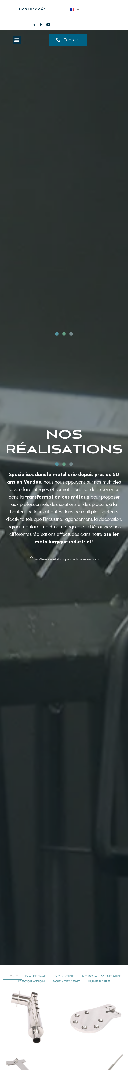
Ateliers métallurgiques (55, 559)
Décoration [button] (31, 981)
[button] (17, 40)
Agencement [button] (66, 981)
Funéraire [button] (98, 981)
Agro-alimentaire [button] (101, 976)
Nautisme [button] (35, 976)
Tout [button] (12, 976)
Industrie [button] (63, 976)
